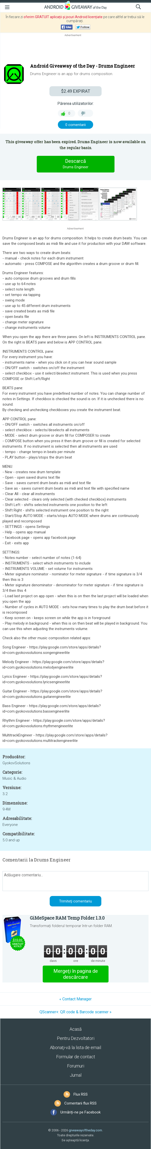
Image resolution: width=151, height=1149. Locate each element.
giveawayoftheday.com (85, 1130)
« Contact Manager (75, 999)
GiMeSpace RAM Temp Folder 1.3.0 (67, 918)
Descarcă (75, 164)
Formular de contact (75, 1056)
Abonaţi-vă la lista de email (75, 1047)
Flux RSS (81, 1094)
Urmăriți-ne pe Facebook (80, 1112)
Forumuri (75, 1065)
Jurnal (75, 1075)
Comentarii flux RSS (80, 1103)
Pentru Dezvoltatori (75, 1038)
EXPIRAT (75, 91)
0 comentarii (75, 125)
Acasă (76, 1029)
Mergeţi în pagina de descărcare (75, 974)
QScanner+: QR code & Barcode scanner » (75, 1012)
